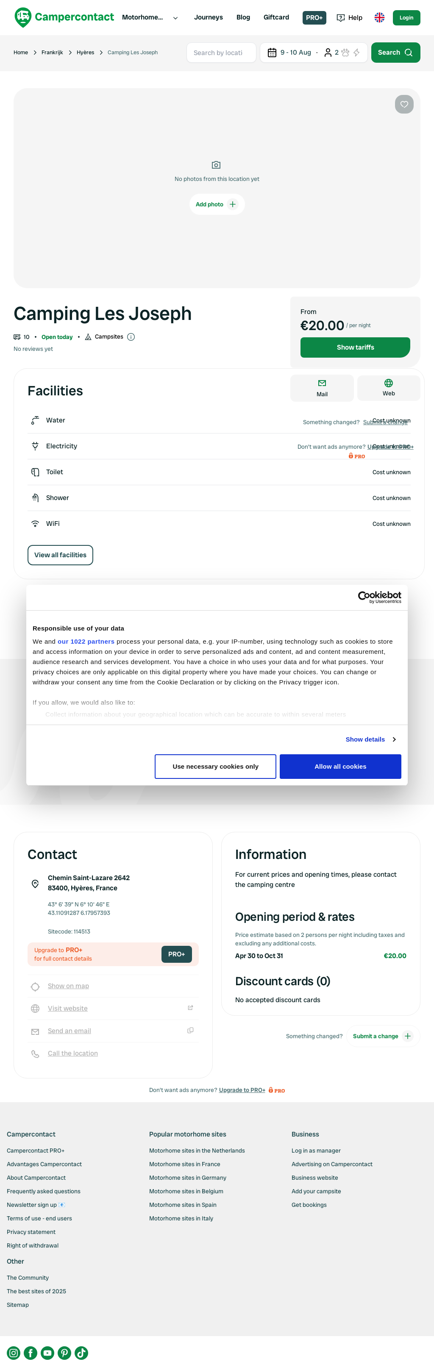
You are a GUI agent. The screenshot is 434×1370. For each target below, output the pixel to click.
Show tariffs (355, 347)
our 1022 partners (86, 641)
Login (407, 17)
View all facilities (60, 554)
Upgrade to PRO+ (390, 446)
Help (349, 17)
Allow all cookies (340, 766)
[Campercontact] (64, 17)
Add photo (217, 204)
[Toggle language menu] (379, 18)
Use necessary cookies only (216, 766)
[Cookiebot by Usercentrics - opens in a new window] (364, 597)
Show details (365, 739)
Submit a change (385, 422)
